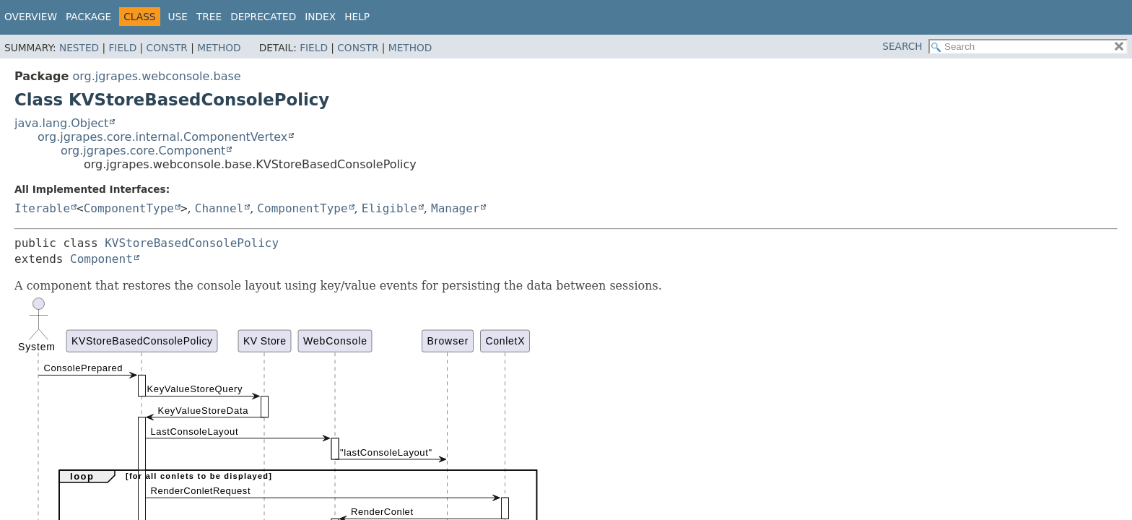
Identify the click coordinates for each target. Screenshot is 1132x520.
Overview (30, 16)
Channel (219, 208)
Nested (79, 47)
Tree (209, 16)
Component (101, 259)
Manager (455, 208)
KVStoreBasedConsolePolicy (192, 243)
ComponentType (129, 208)
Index (320, 16)
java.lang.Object (61, 123)
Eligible (389, 208)
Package (88, 16)
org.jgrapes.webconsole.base (156, 76)
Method (219, 47)
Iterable (42, 208)
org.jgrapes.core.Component (143, 150)
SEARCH (902, 46)
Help (357, 16)
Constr (167, 47)
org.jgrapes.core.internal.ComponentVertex (162, 137)
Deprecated (263, 16)
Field (122, 47)
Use (178, 16)
